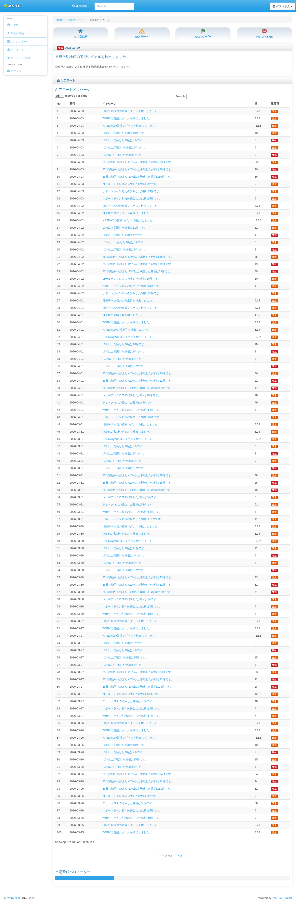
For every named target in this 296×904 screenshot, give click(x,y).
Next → (182, 855)
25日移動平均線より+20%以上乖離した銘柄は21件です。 (138, 380)
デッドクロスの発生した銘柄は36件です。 (128, 803)
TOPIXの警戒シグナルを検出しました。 (127, 118)
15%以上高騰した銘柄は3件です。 (123, 140)
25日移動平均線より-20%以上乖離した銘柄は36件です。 (137, 176)
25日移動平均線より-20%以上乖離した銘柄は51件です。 (137, 591)
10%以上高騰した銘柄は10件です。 (124, 132)
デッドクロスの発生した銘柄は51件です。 (128, 504)
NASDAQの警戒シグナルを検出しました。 (128, 125)
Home (59, 19)
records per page (71, 96)
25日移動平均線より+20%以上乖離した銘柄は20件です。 (138, 169)
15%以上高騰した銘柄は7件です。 (123, 752)
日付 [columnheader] (72, 103)
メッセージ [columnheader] (109, 103)
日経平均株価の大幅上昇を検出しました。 (128, 300)
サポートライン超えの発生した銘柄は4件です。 (132, 285)
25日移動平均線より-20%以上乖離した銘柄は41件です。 (137, 387)
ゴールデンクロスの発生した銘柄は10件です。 (131, 278)
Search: (200, 96)
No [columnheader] (59, 103)
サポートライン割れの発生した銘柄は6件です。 (132, 417)
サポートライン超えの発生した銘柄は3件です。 (132, 191)
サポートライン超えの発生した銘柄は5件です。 (132, 810)
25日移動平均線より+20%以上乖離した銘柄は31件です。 (138, 584)
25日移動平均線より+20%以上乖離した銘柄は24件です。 (138, 781)
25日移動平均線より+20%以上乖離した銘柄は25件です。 (138, 482)
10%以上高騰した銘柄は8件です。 (123, 642)
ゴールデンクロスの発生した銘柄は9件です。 (130, 183)
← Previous (165, 855)
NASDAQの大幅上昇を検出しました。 (126, 329)
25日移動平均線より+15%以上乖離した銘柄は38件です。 (138, 475)
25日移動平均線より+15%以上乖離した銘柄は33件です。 (138, 162)
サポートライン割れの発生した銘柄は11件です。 (132, 519)
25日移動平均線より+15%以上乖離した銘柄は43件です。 (138, 577)
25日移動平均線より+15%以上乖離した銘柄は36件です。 (138, 373)
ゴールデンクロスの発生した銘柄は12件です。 (131, 693)
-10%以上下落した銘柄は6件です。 (124, 147)
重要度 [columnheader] (275, 103)
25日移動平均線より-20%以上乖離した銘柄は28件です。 (137, 686)
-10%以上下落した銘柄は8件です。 (124, 358)
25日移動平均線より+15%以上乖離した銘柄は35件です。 (138, 256)
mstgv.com (13, 897)
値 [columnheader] (256, 103)
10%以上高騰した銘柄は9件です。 (123, 446)
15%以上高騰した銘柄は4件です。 (123, 234)
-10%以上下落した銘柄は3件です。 (124, 249)
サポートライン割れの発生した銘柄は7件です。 (132, 715)
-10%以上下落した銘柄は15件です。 (125, 657)
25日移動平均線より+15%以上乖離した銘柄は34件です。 (138, 774)
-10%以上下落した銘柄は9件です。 (124, 242)
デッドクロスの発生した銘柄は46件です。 (128, 701)
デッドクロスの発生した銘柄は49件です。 (128, 402)
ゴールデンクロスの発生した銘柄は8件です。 (130, 599)
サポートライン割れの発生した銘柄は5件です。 (132, 198)
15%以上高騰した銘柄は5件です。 (123, 650)
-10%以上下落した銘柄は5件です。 (124, 468)
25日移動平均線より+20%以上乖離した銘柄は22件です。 (138, 679)
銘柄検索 (50, 6)
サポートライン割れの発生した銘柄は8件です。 (132, 613)
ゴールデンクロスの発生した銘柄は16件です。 (131, 395)
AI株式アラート (77, 19)
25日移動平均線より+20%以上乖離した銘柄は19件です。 (138, 264)
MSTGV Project (282, 897)
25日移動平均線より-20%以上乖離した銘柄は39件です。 (137, 271)
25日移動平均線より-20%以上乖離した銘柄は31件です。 (137, 788)
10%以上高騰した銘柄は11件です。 (124, 227)
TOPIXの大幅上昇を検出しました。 (124, 315)
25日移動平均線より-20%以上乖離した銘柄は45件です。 (137, 489)
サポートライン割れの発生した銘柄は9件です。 (132, 817)
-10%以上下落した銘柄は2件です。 (124, 154)
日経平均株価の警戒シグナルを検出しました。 (131, 111)
